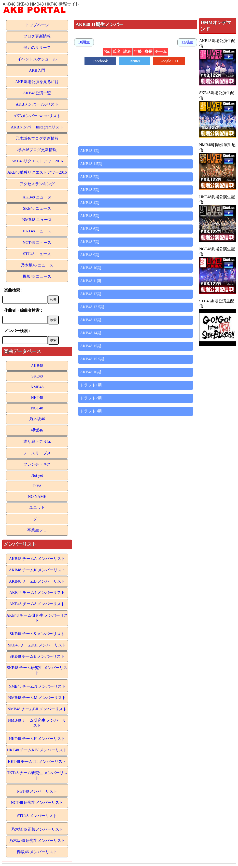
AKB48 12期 (90, 294)
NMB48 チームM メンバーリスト (37, 698)
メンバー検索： (18, 331)
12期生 (187, 42)
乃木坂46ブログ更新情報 (37, 138)
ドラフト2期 (91, 398)
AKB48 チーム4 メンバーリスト (37, 592)
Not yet (37, 475)
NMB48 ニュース (37, 220)
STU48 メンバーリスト (37, 816)
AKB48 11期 (90, 281)
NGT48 (37, 408)
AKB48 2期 (89, 177)
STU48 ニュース (37, 254)
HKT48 (37, 397)
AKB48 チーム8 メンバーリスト (37, 604)
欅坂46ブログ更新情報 (37, 150)
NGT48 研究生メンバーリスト (37, 802)
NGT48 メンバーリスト (37, 791)
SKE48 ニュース (37, 208)
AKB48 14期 (90, 333)
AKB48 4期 (89, 203)
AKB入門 (37, 70)
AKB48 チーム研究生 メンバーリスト (37, 618)
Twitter (134, 61)
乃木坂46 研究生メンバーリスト (37, 840)
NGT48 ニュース (37, 242)
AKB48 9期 (89, 255)
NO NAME (37, 496)
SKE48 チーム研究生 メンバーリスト (37, 670)
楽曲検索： (14, 290)
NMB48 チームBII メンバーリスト (37, 709)
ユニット (37, 507)
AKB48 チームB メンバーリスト (37, 581)
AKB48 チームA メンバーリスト (37, 559)
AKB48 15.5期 (92, 359)
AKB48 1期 (89, 151)
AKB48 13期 (90, 320)
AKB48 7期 (89, 242)
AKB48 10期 (90, 268)
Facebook (100, 61)
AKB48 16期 (90, 372)
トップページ (37, 25)
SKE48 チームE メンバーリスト (37, 656)
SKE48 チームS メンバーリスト (37, 634)
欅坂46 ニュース (37, 276)
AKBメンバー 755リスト (37, 104)
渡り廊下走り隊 (37, 441)
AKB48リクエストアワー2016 (37, 161)
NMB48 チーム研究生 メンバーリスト (37, 722)
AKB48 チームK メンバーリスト (37, 570)
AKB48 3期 (89, 190)
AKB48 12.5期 (92, 307)
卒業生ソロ (37, 530)
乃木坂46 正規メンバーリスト (37, 829)
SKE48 (37, 376)
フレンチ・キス (37, 464)
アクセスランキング (37, 184)
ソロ (37, 519)
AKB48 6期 (89, 229)
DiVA (37, 486)
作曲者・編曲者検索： (23, 310)
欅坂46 (37, 430)
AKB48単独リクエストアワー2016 (37, 172)
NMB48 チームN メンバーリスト (37, 686)
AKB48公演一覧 (37, 93)
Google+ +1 (168, 61)
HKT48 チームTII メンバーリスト (37, 761)
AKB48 (37, 365)
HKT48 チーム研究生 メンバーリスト (37, 775)
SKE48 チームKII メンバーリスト (37, 645)
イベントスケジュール (37, 59)
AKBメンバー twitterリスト (37, 116)
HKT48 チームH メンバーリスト (37, 739)
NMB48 (37, 387)
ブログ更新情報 (37, 36)
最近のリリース (37, 47)
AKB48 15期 (90, 346)
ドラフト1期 (91, 385)
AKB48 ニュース (37, 197)
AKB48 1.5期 (91, 164)
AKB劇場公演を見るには (37, 82)
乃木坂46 (37, 419)
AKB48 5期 (89, 216)
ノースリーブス (37, 453)
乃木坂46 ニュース (37, 265)
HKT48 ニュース (37, 231)
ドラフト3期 (91, 411)
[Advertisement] (135, 103)
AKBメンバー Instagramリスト (37, 127)
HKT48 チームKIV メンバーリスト (37, 750)
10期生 (84, 42)
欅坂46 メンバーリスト (37, 852)
